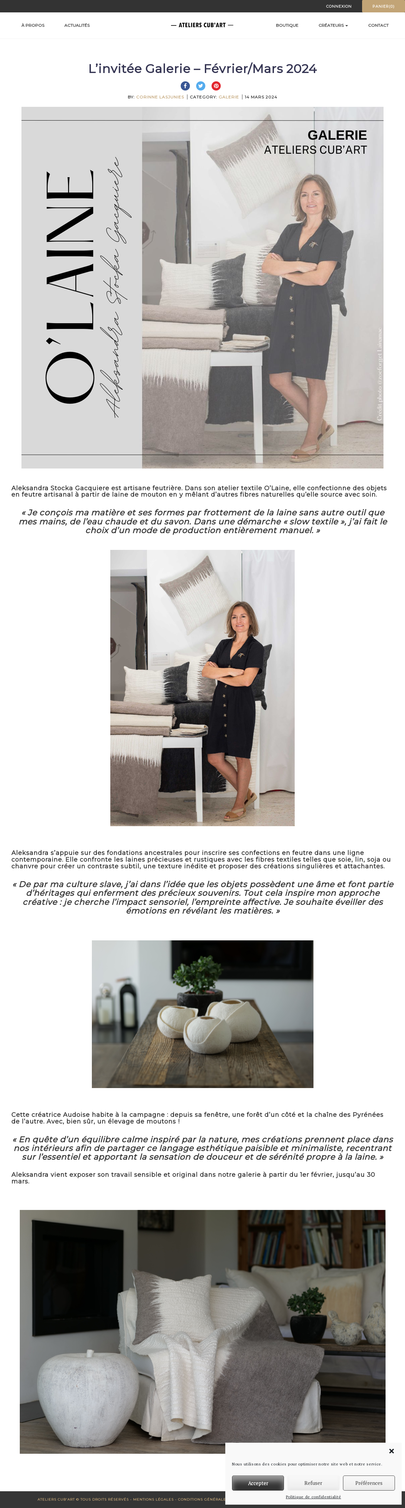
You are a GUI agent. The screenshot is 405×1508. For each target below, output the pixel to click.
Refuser (313, 1483)
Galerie (229, 96)
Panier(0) (383, 6)
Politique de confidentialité (313, 1496)
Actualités (77, 25)
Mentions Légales (153, 1499)
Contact (378, 25)
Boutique (287, 25)
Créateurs (333, 25)
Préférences (369, 1483)
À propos (32, 25)
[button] (391, 1451)
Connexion (339, 6)
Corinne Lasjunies (160, 96)
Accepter (258, 1483)
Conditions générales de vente (214, 1499)
